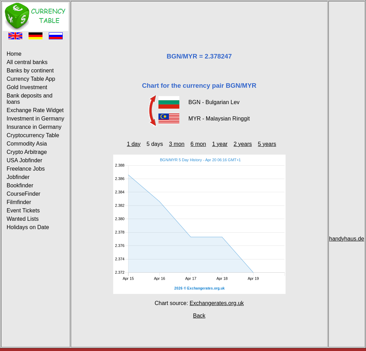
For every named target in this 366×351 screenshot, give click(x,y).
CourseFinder (23, 194)
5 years (267, 144)
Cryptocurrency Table (33, 135)
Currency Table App (31, 79)
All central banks (27, 62)
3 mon (176, 144)
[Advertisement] (199, 18)
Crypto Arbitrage (27, 152)
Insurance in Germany (34, 127)
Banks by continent (30, 70)
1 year (219, 144)
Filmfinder (19, 202)
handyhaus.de (346, 239)
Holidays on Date (28, 227)
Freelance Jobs (26, 169)
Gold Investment (27, 87)
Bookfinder (20, 185)
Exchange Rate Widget (35, 110)
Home (14, 54)
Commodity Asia (27, 144)
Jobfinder (18, 177)
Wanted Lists (23, 219)
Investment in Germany (35, 119)
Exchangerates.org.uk (216, 303)
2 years (243, 144)
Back (199, 316)
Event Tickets (23, 210)
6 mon (198, 144)
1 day (133, 144)
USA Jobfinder (24, 160)
